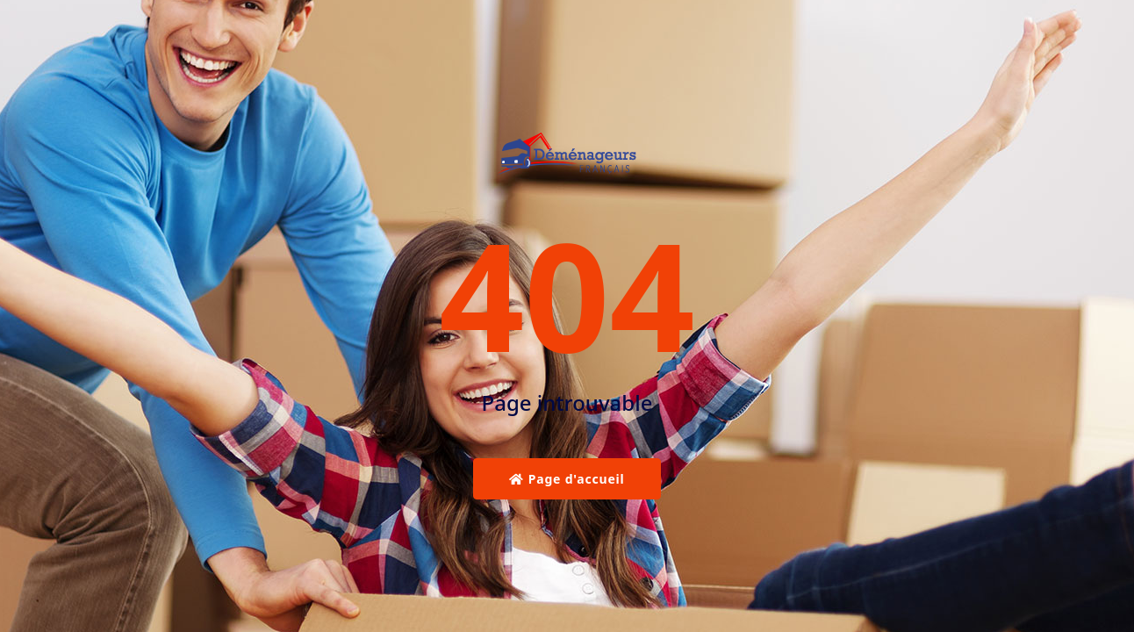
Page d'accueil (566, 478)
